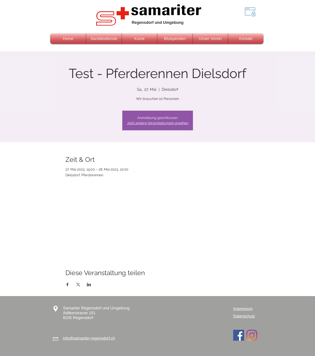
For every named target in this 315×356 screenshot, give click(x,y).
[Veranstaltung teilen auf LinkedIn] (89, 284)
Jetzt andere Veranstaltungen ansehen (157, 123)
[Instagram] (251, 335)
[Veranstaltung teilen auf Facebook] (67, 284)
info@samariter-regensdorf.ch (89, 338)
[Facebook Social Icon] (238, 335)
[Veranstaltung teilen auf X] (78, 284)
